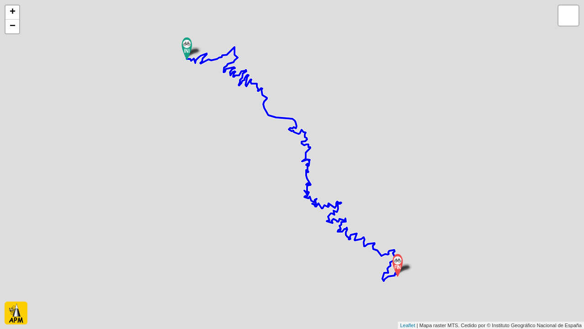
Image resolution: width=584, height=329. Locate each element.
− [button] (13, 26)
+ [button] (13, 12)
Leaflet (407, 325)
